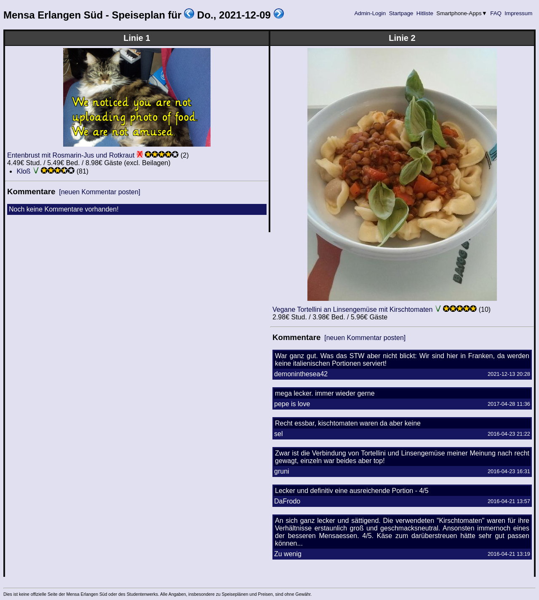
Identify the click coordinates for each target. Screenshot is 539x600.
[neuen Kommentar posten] (99, 192)
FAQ (496, 13)
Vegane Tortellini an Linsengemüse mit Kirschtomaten (352, 309)
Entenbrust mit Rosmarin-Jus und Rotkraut (70, 155)
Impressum (518, 13)
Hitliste (425, 13)
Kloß (23, 171)
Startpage (401, 13)
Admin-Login (370, 13)
